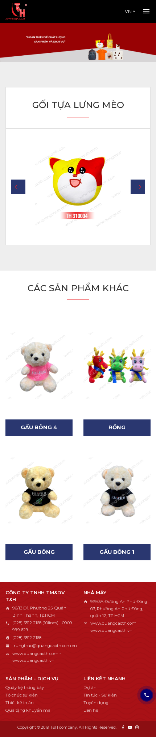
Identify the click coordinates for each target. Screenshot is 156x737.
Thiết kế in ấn (19, 702)
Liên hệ (90, 710)
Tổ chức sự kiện (21, 695)
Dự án (90, 687)
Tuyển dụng (95, 702)
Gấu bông (39, 552)
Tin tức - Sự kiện (100, 695)
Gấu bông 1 (117, 552)
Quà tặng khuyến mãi (28, 710)
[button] (18, 187)
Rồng (117, 427)
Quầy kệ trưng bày (24, 687)
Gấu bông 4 (39, 427)
